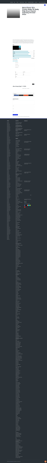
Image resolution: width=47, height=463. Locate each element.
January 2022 (8, 176)
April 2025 (8, 135)
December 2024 (8, 139)
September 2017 (8, 220)
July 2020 (8, 188)
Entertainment (16, 74)
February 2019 (8, 204)
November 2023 (8, 153)
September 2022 (8, 168)
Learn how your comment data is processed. (25, 116)
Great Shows (36, 2)
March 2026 (8, 123)
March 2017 (8, 226)
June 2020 (8, 189)
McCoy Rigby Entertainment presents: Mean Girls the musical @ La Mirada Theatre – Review (19, 126)
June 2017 (8, 223)
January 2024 (8, 151)
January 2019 (8, 205)
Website (13, 111)
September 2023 (8, 155)
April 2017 (8, 225)
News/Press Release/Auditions (42, 2)
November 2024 (8, 140)
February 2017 (8, 227)
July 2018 (8, 211)
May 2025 (8, 134)
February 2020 (8, 191)
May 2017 (8, 224)
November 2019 (8, 194)
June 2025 (8, 133)
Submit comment (15, 114)
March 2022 (8, 174)
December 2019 (8, 193)
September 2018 (8, 209)
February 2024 (8, 150)
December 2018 (8, 206)
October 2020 (8, 185)
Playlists (26, 2)
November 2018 (8, 207)
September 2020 (8, 186)
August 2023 (8, 156)
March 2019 (8, 203)
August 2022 (8, 169)
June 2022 (8, 171)
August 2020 (8, 187)
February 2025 (8, 137)
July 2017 (8, 222)
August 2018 (8, 210)
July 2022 (8, 170)
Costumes (16, 76)
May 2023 (8, 159)
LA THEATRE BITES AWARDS (31, 2)
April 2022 (8, 173)
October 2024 (8, 141)
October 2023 (8, 154)
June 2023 (8, 158)
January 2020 (8, 192)
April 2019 (8, 202)
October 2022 (8, 167)
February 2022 (8, 175)
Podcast (17, 2)
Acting (23, 74)
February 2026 (8, 124)
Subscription (11, 2)
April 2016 (8, 238)
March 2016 (8, 239)
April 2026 (8, 122)
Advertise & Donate (22, 2)
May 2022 (8, 172)
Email (13, 108)
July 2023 (8, 157)
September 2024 (8, 142)
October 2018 (8, 208)
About (14, 2)
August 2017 (8, 221)
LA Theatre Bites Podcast (11, 461)
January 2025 (8, 138)
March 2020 (8, 190)
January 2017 (8, 228)
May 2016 (8, 237)
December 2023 (8, 152)
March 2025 (8, 136)
